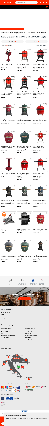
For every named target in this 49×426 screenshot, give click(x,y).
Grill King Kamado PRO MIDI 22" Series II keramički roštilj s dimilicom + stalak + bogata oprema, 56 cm (40, 257)
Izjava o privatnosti (29, 342)
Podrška (22, 7)
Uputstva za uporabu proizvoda (8, 335)
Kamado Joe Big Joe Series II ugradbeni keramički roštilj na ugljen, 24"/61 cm (40, 120)
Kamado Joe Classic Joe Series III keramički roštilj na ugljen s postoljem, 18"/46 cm (7, 93)
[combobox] (41, 45)
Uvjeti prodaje (28, 333)
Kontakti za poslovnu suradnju (7, 321)
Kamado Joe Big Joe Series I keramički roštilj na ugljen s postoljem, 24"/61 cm (38, 175)
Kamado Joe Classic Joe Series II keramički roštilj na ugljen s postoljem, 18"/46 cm (39, 148)
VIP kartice (3, 316)
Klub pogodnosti (4, 317)
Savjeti (16, 7)
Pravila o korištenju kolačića (31, 344)
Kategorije (12, 41)
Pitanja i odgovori (5, 342)
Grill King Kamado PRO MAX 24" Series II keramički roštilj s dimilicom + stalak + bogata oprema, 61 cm (8, 202)
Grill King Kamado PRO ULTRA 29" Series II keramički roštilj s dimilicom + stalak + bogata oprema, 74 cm (8, 120)
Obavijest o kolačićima (41, 418)
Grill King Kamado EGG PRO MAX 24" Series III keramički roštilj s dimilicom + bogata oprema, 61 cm (40, 229)
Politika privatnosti (29, 340)
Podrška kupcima (5, 340)
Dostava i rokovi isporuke (31, 335)
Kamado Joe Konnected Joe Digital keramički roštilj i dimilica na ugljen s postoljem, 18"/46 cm (24, 93)
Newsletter (3, 339)
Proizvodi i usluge (29, 331)
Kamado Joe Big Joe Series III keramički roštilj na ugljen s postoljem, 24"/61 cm (23, 66)
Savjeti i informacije (5, 331)
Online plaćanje (28, 339)
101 (32, 269)
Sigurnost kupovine (29, 337)
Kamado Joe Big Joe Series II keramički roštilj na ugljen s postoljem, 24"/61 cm (39, 93)
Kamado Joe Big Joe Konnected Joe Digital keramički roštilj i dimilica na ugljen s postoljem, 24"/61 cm (40, 66)
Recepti (10, 7)
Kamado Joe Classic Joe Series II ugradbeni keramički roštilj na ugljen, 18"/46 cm (24, 175)
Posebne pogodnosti (5, 337)
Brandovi (3, 319)
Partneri (2, 314)
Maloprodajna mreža (5, 312)
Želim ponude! (23, 298)
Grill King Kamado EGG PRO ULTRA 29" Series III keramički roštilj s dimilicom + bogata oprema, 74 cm (8, 148)
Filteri (35, 41)
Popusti (3, 7)
